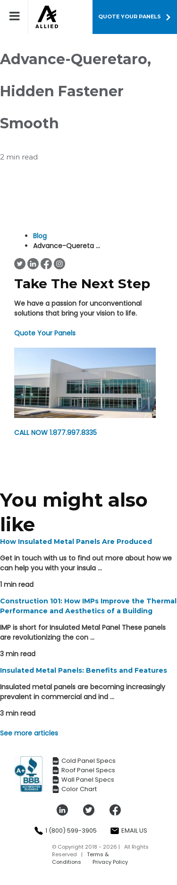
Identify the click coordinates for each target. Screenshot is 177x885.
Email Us (128, 830)
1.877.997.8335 (55, 432)
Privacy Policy (110, 862)
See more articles (29, 733)
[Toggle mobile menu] (18, 16)
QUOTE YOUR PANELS (129, 16)
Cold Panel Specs (84, 761)
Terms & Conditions (80, 858)
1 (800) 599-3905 (65, 830)
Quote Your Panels (45, 333)
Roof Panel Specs (83, 770)
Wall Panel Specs (83, 780)
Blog (40, 236)
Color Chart (74, 789)
